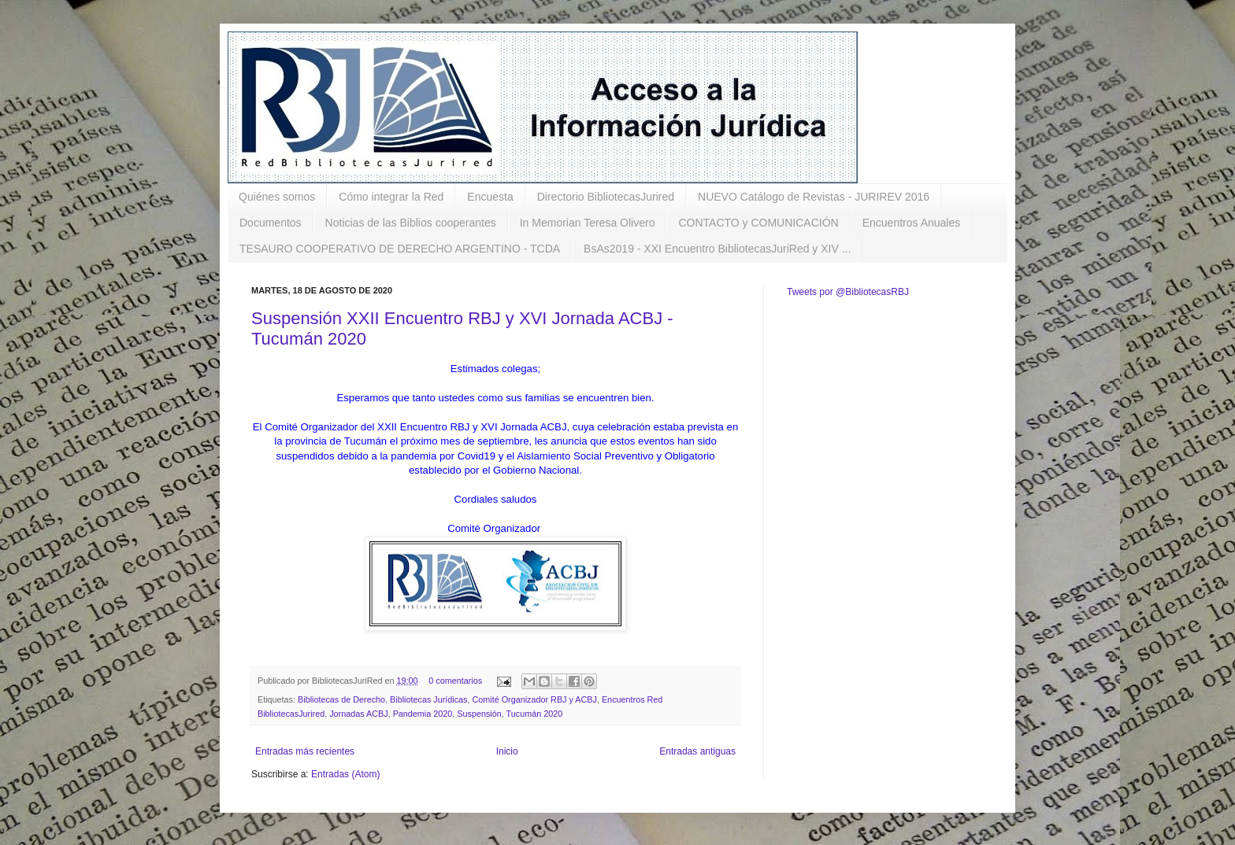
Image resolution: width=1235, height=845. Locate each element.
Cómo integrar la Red (391, 196)
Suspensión (479, 713)
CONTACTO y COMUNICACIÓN (758, 222)
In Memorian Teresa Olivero (587, 222)
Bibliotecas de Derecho (341, 699)
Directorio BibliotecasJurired (605, 196)
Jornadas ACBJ (358, 713)
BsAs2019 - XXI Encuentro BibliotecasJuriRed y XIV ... (717, 248)
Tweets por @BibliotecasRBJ (848, 291)
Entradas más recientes (304, 751)
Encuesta (490, 196)
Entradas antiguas (697, 751)
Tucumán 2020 (534, 713)
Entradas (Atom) (345, 774)
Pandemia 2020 (423, 713)
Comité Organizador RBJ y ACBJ (535, 699)
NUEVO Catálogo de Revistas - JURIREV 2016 (813, 196)
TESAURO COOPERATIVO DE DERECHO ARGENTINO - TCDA (399, 248)
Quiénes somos (277, 196)
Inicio (507, 751)
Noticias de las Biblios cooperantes (410, 222)
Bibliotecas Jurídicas (428, 699)
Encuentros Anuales (911, 222)
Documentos (270, 222)
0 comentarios (455, 680)
